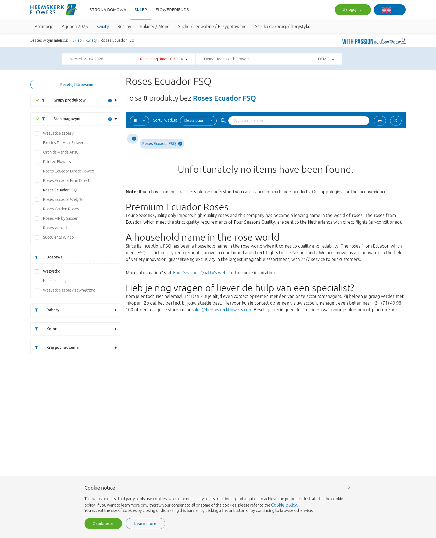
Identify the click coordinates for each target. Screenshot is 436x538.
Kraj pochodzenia (55, 347)
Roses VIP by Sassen (60, 218)
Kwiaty (102, 26)
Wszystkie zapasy (58, 133)
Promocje (43, 26)
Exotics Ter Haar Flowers (64, 142)
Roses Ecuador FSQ (60, 190)
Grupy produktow (62, 100)
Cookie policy (284, 504)
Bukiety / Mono (155, 26)
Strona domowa (108, 9)
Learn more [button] (145, 523)
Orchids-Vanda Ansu (60, 152)
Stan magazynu (59, 119)
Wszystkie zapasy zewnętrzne (69, 290)
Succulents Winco (58, 237)
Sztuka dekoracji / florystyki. (282, 26)
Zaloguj (351, 10)
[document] (218, 499)
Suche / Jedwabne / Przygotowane (212, 26)
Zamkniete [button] (103, 523)
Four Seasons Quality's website (203, 272)
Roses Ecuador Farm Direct (66, 180)
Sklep (141, 9)
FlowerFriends (172, 9)
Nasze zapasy (54, 280)
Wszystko (51, 271)
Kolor (44, 329)
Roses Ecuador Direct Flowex (68, 171)
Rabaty (45, 310)
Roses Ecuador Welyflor (64, 199)
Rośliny (124, 26)
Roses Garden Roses (61, 209)
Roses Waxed (55, 228)
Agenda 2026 (75, 26)
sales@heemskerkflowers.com (222, 309)
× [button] (349, 487)
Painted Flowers (57, 161)
